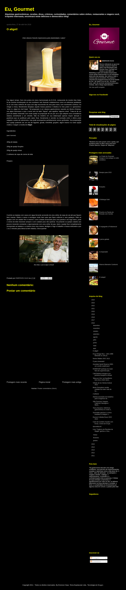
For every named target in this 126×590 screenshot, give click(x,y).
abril (94, 348)
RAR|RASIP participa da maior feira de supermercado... (103, 370)
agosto (95, 337)
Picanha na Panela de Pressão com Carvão (106, 213)
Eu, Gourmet (19, 9)
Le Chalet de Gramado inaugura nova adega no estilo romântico (109, 158)
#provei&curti (97, 426)
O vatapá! (102, 277)
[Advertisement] (44, 362)
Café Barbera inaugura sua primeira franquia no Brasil (102, 374)
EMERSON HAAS (108, 61)
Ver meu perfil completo (97, 87)
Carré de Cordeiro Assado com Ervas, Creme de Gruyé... (103, 422)
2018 (93, 317)
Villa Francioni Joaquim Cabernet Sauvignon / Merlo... (101, 403)
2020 (93, 311)
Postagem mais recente (17, 382)
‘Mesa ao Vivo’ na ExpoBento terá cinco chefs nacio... (102, 379)
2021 (93, 308)
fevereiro (96, 438)
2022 (93, 306)
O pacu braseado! (98, 361)
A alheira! (96, 394)
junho (95, 343)
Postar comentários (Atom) (47, 388)
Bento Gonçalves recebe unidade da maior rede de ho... (102, 389)
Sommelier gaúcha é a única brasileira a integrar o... (102, 413)
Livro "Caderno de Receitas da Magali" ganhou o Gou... (103, 430)
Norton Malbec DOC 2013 (101, 358)
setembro (96, 334)
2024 (93, 300)
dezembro (96, 325)
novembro (96, 328)
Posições (102, 187)
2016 (93, 323)
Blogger (100, 585)
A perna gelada (104, 239)
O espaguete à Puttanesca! (108, 226)
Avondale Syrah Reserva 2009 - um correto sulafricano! (103, 365)
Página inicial (44, 382)
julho (95, 340)
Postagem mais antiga (71, 382)
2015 (93, 444)
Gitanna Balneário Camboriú (108, 264)
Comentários (95, 561)
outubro (96, 331)
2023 (93, 303)
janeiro (95, 440)
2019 (93, 314)
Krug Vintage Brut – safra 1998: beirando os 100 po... (103, 354)
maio (95, 346)
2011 (93, 456)
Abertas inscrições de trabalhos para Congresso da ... (103, 397)
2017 (93, 320)
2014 (93, 447)
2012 (93, 453)
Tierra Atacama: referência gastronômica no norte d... (102, 409)
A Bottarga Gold (104, 199)
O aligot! (95, 351)
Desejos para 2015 (105, 172)
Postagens (94, 558)
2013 (93, 450)
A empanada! (103, 252)
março (95, 435)
